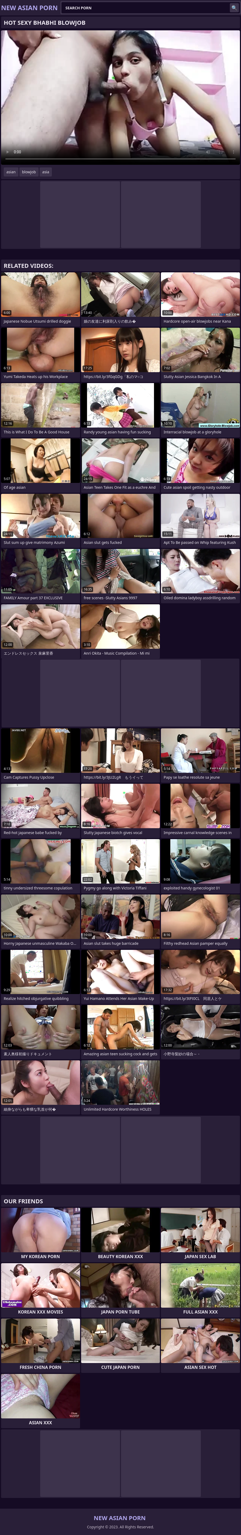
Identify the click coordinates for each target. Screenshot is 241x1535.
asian (11, 171)
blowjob (29, 171)
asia (45, 171)
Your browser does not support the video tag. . (120, 97)
